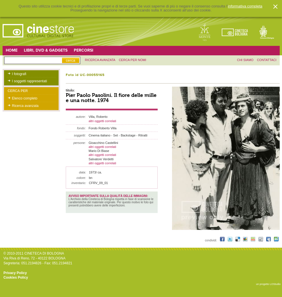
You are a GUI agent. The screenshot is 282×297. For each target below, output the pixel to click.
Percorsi (83, 50)
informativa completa (245, 6)
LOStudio (275, 284)
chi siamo (245, 60)
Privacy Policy (15, 273)
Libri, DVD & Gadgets (45, 50)
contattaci (267, 60)
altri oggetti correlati (102, 121)
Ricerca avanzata (25, 106)
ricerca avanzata (100, 60)
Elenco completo (25, 98)
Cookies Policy (15, 277)
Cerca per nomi (132, 60)
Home (12, 50)
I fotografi (19, 74)
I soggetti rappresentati (29, 81)
